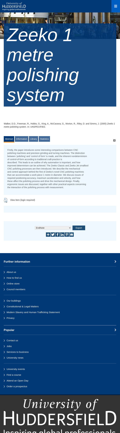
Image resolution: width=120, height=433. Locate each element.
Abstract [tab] (9, 139)
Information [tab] (21, 139)
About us (11, 272)
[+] (114, 140)
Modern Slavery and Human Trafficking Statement (33, 312)
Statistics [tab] (44, 139)
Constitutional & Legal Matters (23, 306)
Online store (13, 283)
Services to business (18, 352)
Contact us (12, 340)
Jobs (9, 346)
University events (16, 369)
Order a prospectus (17, 386)
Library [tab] (33, 139)
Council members (16, 289)
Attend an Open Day (17, 380)
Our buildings (14, 300)
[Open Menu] (115, 6)
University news (15, 357)
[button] (5, 200)
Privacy (10, 318)
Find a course (14, 375)
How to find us (14, 277)
